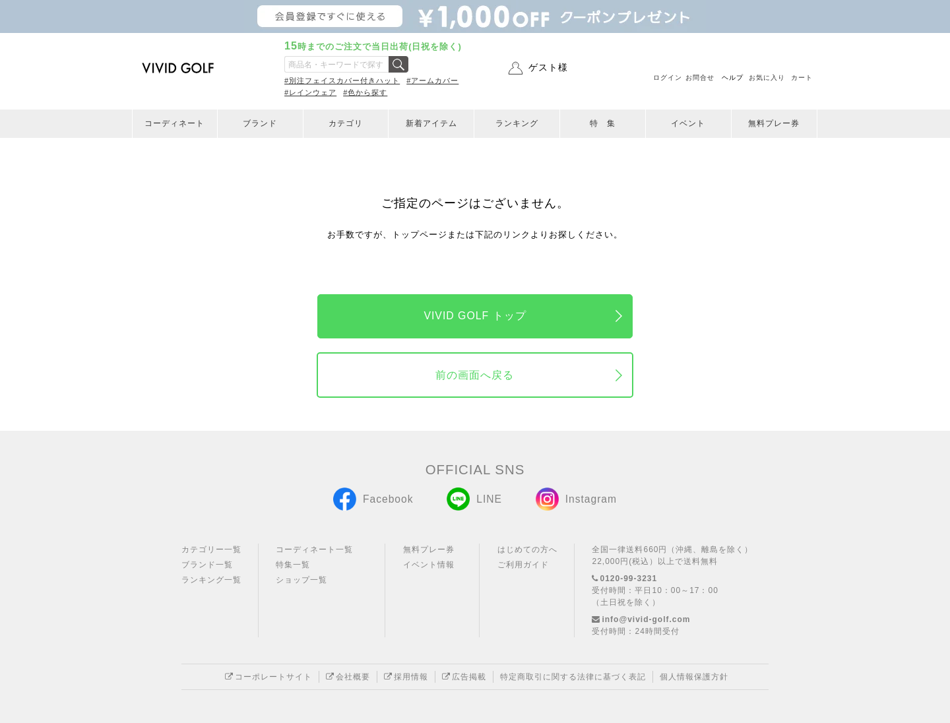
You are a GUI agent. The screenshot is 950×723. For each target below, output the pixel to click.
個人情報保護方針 (694, 676)
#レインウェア (310, 92)
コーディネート (174, 123)
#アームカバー (432, 80)
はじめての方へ (527, 549)
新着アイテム (431, 123)
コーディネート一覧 (314, 549)
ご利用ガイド (523, 564)
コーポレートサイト (268, 676)
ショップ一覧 (301, 579)
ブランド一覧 (207, 564)
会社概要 (348, 676)
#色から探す (365, 92)
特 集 (603, 123)
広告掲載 (464, 676)
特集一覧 (293, 564)
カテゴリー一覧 (211, 549)
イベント (688, 123)
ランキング (516, 123)
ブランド (260, 123)
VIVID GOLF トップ (475, 315)
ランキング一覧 (211, 579)
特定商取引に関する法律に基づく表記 (573, 676)
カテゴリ (346, 123)
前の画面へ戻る (474, 375)
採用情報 (406, 676)
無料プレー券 (774, 123)
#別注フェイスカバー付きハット (342, 80)
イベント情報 (429, 564)
